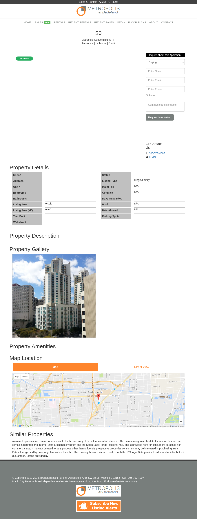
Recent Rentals (79, 22)
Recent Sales (104, 22)
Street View (141, 366)
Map (55, 366)
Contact (167, 22)
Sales (42, 22)
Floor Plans (137, 22)
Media (121, 22)
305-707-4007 (110, 1)
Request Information (159, 117)
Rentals (59, 22)
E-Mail (152, 157)
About (153, 22)
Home (28, 22)
